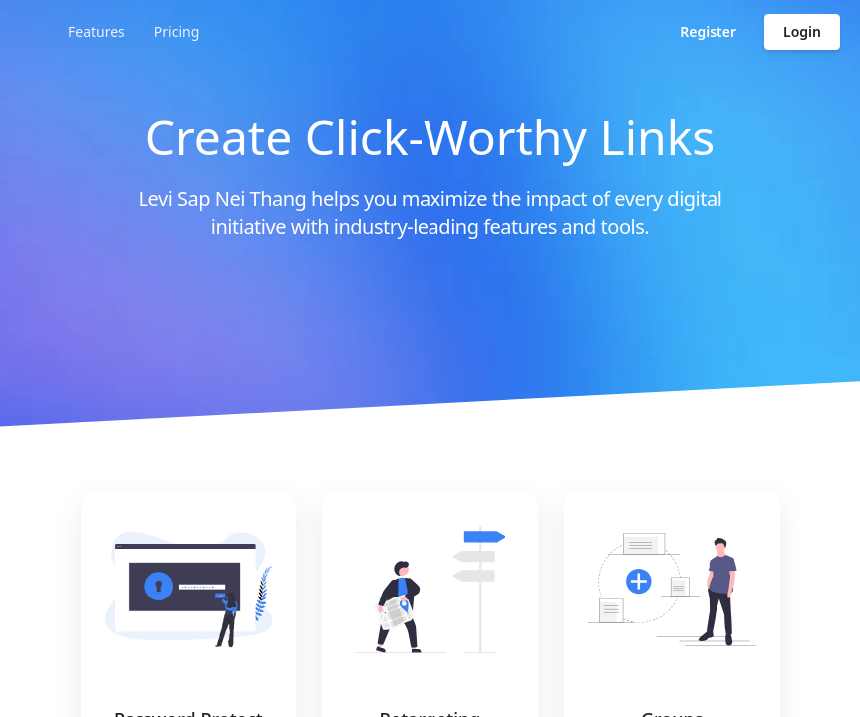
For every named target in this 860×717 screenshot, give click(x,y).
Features (283, 31)
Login (802, 31)
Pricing (364, 31)
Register (708, 31)
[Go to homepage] (113, 32)
